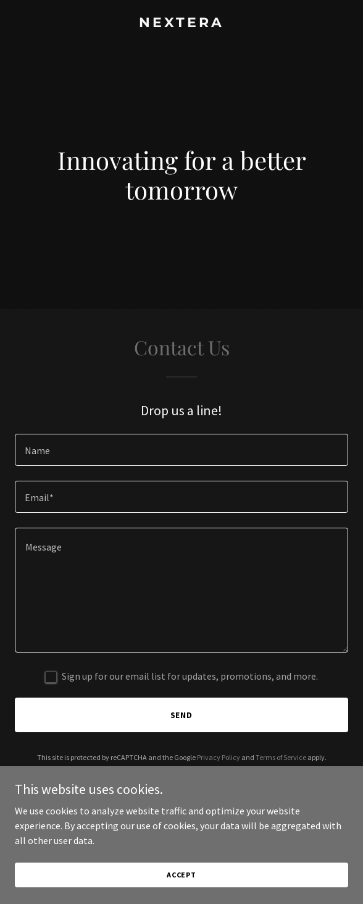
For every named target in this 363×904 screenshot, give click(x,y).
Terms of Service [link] (281, 757)
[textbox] (181, 450)
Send (181, 714)
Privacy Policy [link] (218, 757)
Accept (181, 874)
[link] (181, 23)
